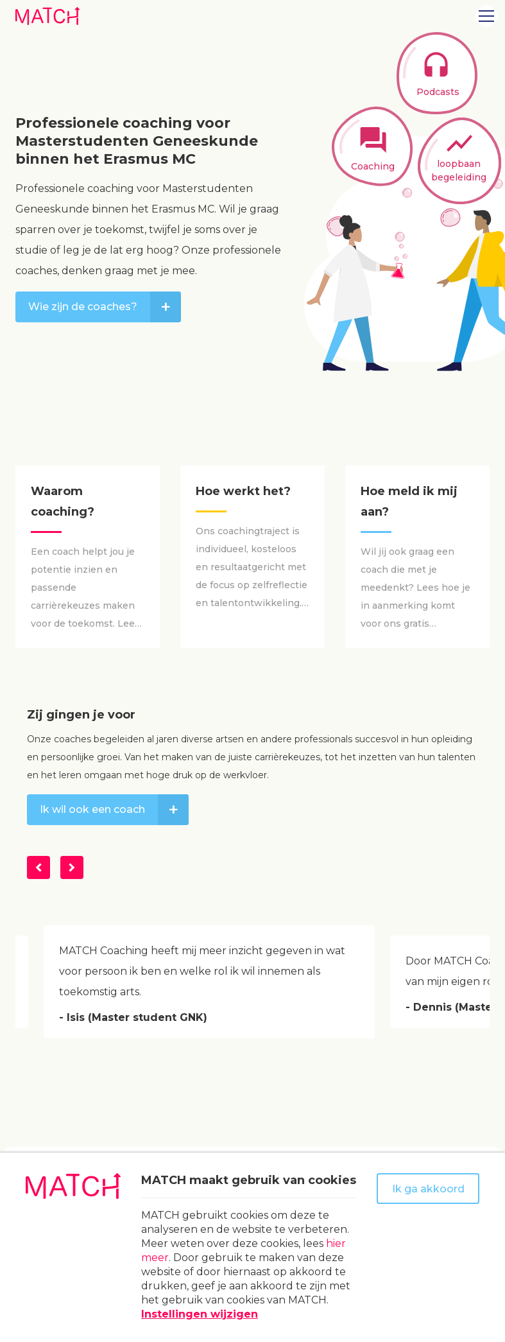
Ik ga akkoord (428, 1189)
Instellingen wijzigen (199, 1314)
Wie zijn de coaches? (104, 307)
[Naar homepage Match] (47, 15)
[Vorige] (38, 867)
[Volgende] (71, 867)
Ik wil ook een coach (114, 809)
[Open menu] (486, 16)
